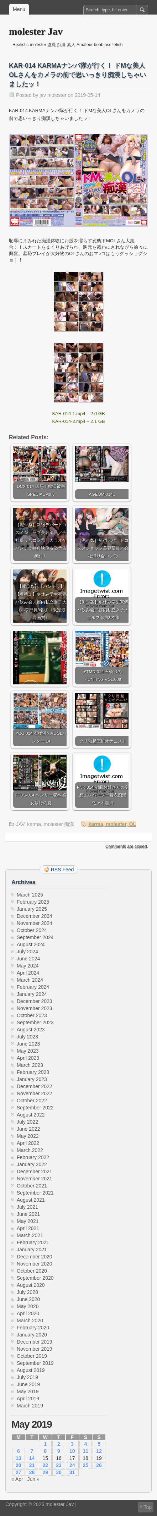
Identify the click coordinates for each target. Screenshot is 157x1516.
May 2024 (27, 966)
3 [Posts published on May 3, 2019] (72, 1444)
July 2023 (27, 1037)
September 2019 (35, 1363)
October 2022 (32, 1100)
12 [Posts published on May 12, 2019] (99, 1451)
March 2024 (30, 980)
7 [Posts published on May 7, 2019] (32, 1451)
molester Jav (36, 31)
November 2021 (34, 1178)
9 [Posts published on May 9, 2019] (58, 1451)
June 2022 (28, 1129)
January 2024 (32, 994)
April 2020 (28, 1313)
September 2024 (35, 937)
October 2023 (32, 1015)
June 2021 (28, 1214)
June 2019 (28, 1384)
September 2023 (35, 1022)
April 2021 (28, 1228)
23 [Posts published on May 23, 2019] (59, 1465)
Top (147, 1507)
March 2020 (30, 1320)
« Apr (17, 1479)
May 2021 (27, 1221)
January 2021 (32, 1249)
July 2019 (27, 1377)
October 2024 (32, 930)
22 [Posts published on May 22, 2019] (45, 1465)
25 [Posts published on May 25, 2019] (86, 1465)
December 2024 (34, 916)
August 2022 (31, 1115)
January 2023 (32, 1079)
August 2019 (31, 1370)
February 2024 (33, 987)
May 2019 (27, 1391)
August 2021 (31, 1200)
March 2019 (30, 1405)
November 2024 (34, 923)
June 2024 (28, 958)
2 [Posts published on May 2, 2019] (58, 1444)
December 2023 (34, 1001)
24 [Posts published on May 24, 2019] (72, 1465)
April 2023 (28, 1058)
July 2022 (27, 1122)
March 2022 (30, 1150)
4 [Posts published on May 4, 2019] (85, 1444)
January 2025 (32, 909)
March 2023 (30, 1065)
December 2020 (34, 1256)
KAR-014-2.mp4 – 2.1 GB (78, 421)
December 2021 (34, 1171)
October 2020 (32, 1271)
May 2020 (27, 1306)
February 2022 (33, 1157)
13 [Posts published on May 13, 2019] (18, 1458)
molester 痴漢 (59, 824)
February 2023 (33, 1072)
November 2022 (34, 1093)
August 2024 (31, 944)
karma (34, 824)
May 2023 (27, 1051)
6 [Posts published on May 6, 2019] (18, 1451)
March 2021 (30, 1235)
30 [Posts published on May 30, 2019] (59, 1472)
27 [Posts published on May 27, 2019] (18, 1472)
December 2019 (34, 1342)
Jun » (33, 1479)
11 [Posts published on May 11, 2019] (86, 1451)
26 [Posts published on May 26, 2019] (99, 1465)
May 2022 (27, 1136)
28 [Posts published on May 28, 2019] (32, 1472)
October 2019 (32, 1356)
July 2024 (27, 951)
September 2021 (35, 1193)
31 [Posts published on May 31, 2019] (72, 1472)
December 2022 (34, 1086)
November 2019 (34, 1349)
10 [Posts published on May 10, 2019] (72, 1451)
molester (116, 824)
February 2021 (33, 1242)
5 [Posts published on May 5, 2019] (99, 1444)
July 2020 (27, 1292)
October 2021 (32, 1186)
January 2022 (32, 1164)
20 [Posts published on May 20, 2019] (18, 1465)
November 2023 (34, 1008)
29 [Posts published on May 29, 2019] (45, 1472)
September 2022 (35, 1107)
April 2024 (28, 973)
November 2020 (34, 1264)
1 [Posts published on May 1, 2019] (45, 1444)
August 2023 (31, 1029)
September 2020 (35, 1278)
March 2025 (30, 895)
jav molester (53, 95)
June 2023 (28, 1044)
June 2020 (28, 1299)
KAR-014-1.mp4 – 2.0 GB (78, 413)
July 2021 (27, 1207)
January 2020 (32, 1335)
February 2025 (33, 902)
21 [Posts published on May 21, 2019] (32, 1465)
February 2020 (33, 1327)
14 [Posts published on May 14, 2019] (32, 1458)
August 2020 (31, 1285)
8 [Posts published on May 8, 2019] (45, 1451)
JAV (20, 824)
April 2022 (28, 1143)
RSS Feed (62, 869)
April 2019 (28, 1398)
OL (132, 824)
